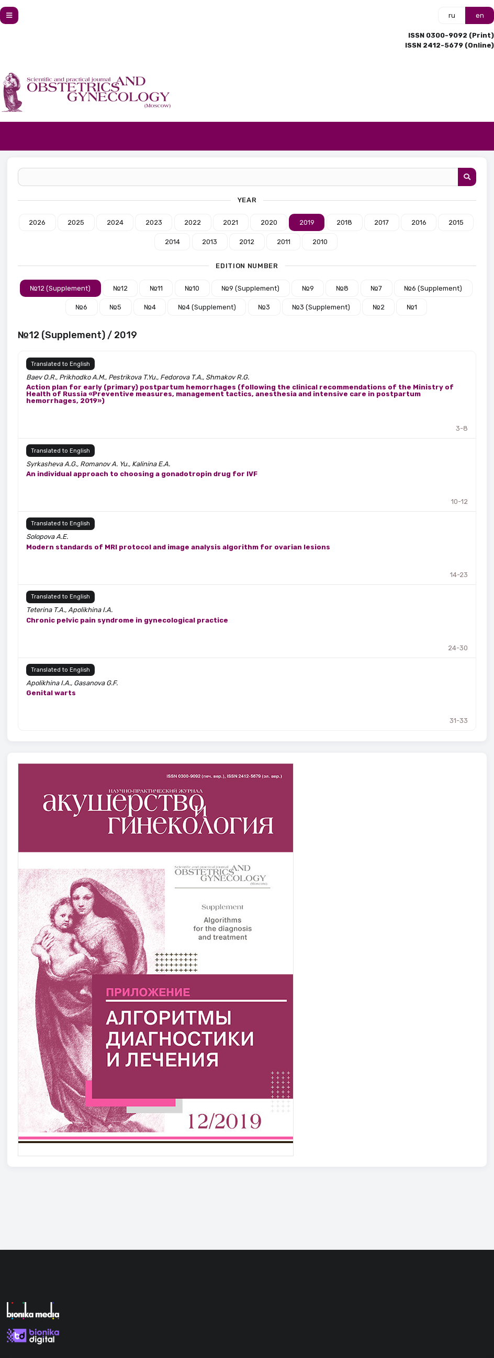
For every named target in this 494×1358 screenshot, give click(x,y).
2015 (456, 222)
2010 (320, 242)
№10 (192, 288)
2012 (246, 242)
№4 (150, 307)
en (480, 15)
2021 (230, 222)
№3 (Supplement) (321, 307)
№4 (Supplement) (207, 307)
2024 (115, 222)
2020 (269, 222)
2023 (153, 222)
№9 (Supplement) (250, 288)
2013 (209, 242)
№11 (156, 288)
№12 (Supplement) (60, 288)
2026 (37, 222)
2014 (172, 242)
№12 (120, 288)
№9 (308, 288)
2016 (418, 222)
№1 (412, 307)
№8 (342, 288)
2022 (192, 222)
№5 (115, 307)
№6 (81, 307)
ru (451, 15)
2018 (344, 222)
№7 (376, 288)
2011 (283, 242)
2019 (307, 222)
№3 (264, 307)
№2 (379, 307)
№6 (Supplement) (433, 288)
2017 (381, 222)
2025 (76, 222)
